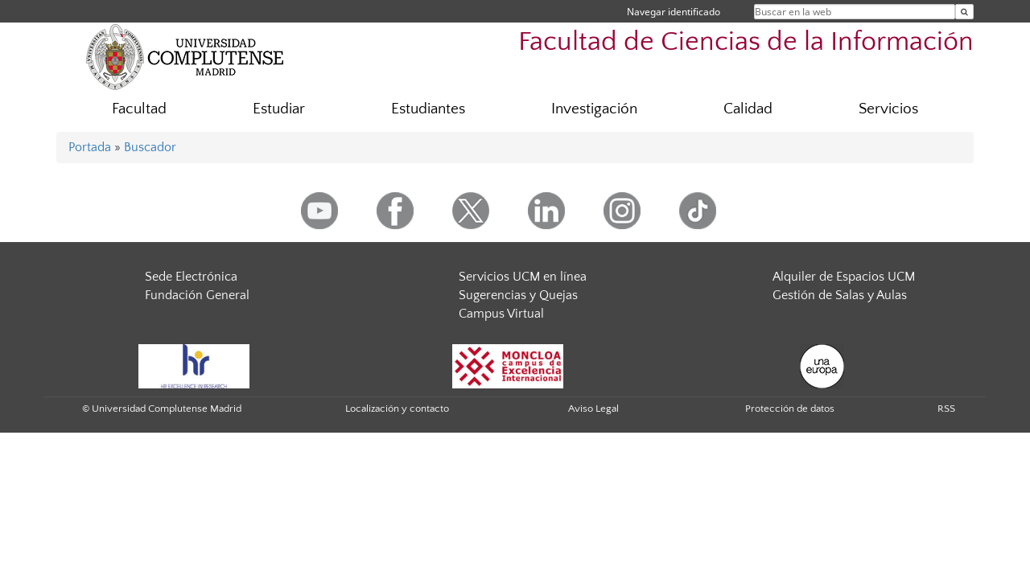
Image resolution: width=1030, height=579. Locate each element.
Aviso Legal (593, 408)
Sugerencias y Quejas (518, 295)
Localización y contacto (397, 408)
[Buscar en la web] (964, 11)
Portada (89, 147)
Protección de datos (789, 408)
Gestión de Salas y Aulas (839, 295)
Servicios (888, 109)
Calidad (747, 109)
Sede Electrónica (191, 276)
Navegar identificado (673, 11)
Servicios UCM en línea (523, 276)
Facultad (139, 109)
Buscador (150, 147)
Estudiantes (428, 109)
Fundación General (197, 295)
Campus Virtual (501, 313)
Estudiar (279, 109)
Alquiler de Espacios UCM (843, 276)
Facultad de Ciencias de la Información (746, 42)
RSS (946, 408)
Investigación (594, 109)
